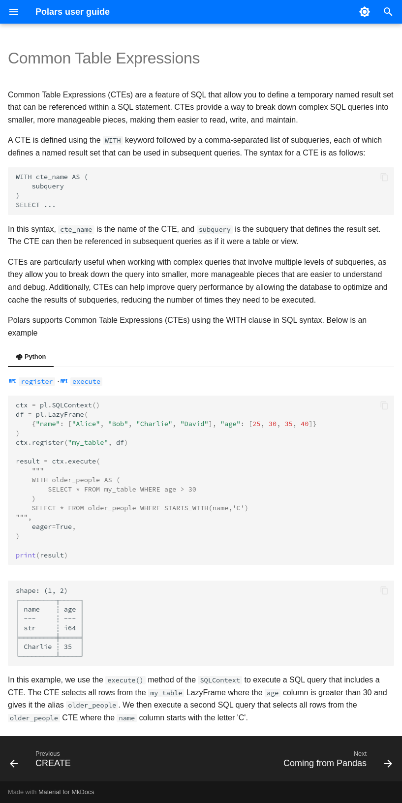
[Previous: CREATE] (42, 761)
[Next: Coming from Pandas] (336, 761)
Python (31, 356)
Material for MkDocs (66, 792)
